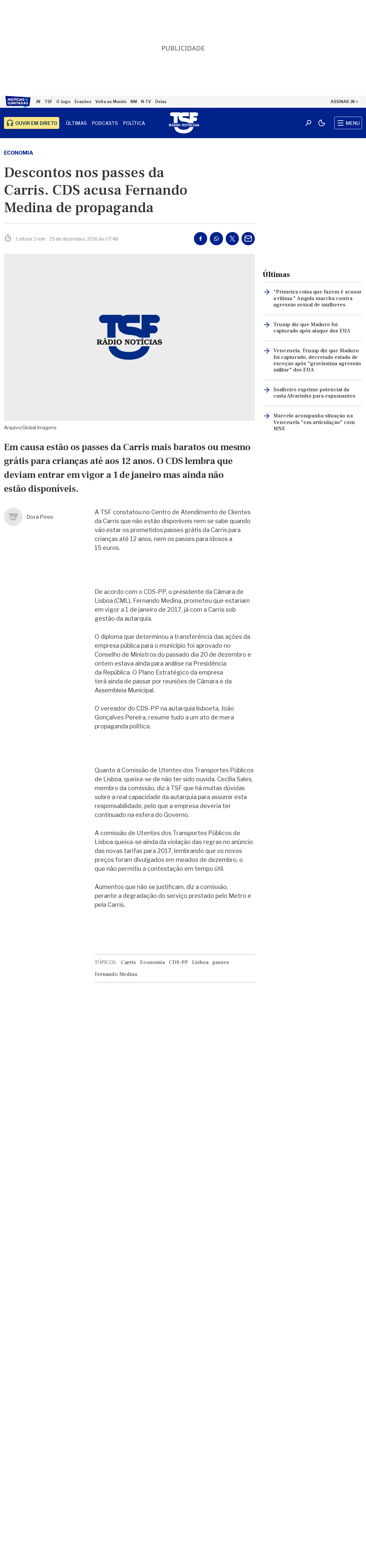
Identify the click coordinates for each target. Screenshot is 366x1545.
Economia (18, 153)
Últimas (76, 123)
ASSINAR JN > (344, 101)
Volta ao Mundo (110, 101)
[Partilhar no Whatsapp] (216, 238)
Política (134, 123)
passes (220, 962)
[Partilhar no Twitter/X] (232, 238)
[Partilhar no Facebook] (200, 238)
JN (38, 101)
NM (133, 101)
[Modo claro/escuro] (322, 123)
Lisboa (200, 962)
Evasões (82, 101)
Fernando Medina (116, 974)
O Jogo (63, 101)
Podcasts (105, 123)
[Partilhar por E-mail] (248, 238)
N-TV (146, 101)
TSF (48, 101)
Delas (160, 101)
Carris (128, 962)
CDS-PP (178, 962)
